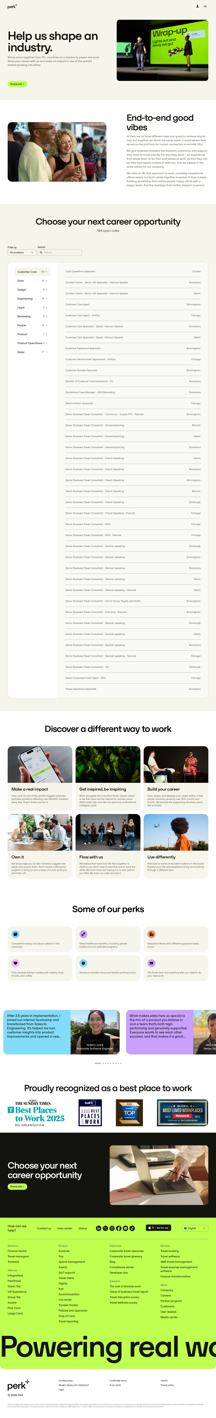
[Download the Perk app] (158, 1228)
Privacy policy (167, 1385)
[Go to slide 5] (110, 1063)
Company (167, 1290)
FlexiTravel (14, 1281)
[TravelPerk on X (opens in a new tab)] (105, 1228)
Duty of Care (67, 1316)
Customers (167, 1306)
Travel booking (170, 1251)
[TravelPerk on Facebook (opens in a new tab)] (118, 1228)
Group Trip (14, 1297)
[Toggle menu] (205, 6)
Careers (166, 1295)
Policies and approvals (73, 1310)
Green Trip (14, 1286)
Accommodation (69, 1294)
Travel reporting (68, 1321)
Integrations (15, 1275)
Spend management (72, 1262)
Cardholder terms (118, 1380)
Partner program (171, 1301)
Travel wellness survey (123, 1302)
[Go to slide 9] (120, 1063)
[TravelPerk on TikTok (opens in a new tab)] (132, 1228)
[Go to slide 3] (105, 1063)
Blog (112, 1262)
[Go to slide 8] (118, 1063)
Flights (63, 1283)
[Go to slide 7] (115, 1063)
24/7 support (67, 1272)
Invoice (12, 1302)
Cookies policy (66, 1380)
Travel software (170, 1256)
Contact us (44, 1228)
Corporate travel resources (127, 1251)
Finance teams (17, 1251)
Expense (64, 1251)
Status (83, 1228)
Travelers (13, 1262)
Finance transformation (175, 1276)
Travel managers (18, 1256)
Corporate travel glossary (126, 1256)
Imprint (164, 1380)
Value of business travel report (129, 1291)
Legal (61, 1389)
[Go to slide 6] (113, 1063)
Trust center (115, 1385)
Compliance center (122, 1267)
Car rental (65, 1299)
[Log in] (197, 6)
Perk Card (14, 1308)
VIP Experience (17, 1291)
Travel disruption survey (124, 1297)
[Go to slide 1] (98, 1063)
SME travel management (176, 1262)
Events (63, 1267)
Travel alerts (66, 1278)
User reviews (168, 1312)
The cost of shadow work (125, 1286)
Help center (64, 1228)
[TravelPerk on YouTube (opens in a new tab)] (125, 1228)
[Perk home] (12, 6)
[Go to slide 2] (103, 1063)
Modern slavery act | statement (74, 1385)
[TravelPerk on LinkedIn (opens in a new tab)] (98, 1228)
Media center (169, 1317)
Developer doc (119, 1272)
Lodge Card (15, 1313)
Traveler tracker (68, 1305)
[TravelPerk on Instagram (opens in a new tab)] (112, 1228)
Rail (61, 1289)
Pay (61, 1256)
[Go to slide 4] (108, 1063)
